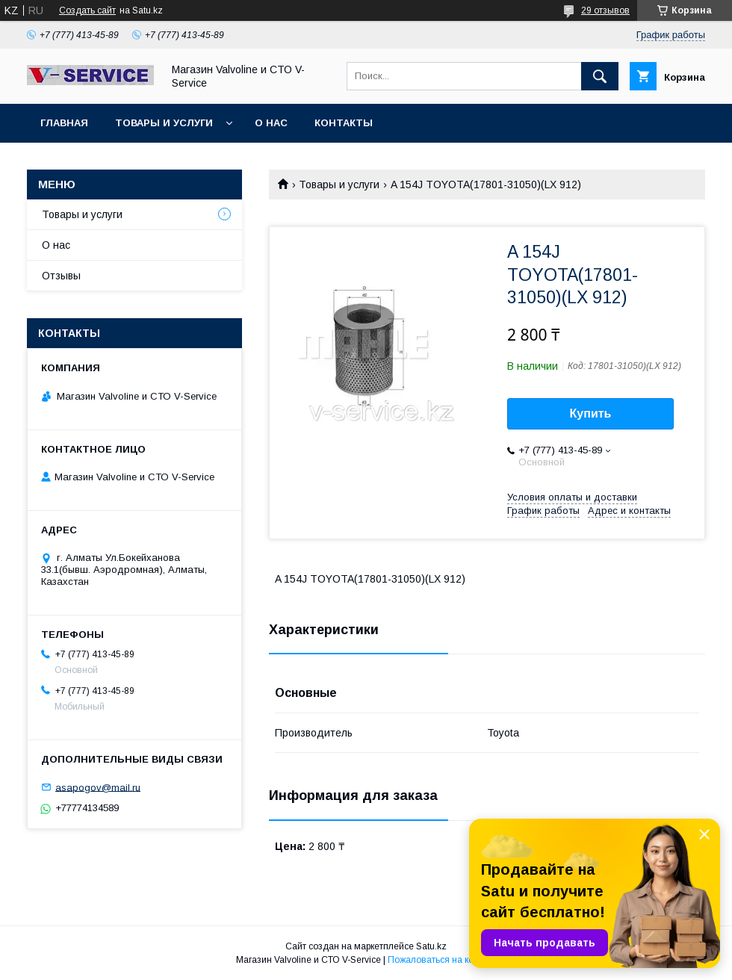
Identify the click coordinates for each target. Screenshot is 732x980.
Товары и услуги (164, 122)
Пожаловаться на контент (442, 960)
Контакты (343, 122)
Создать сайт (87, 10)
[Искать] (599, 76)
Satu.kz (431, 946)
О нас (271, 122)
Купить (591, 413)
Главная (64, 122)
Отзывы (61, 276)
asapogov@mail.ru (97, 787)
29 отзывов (605, 10)
